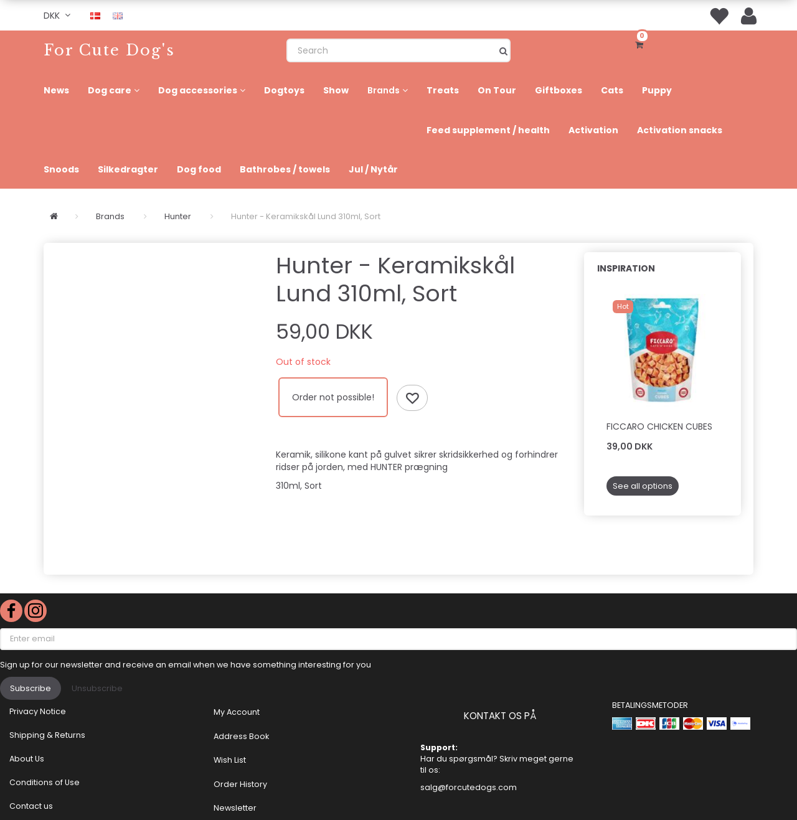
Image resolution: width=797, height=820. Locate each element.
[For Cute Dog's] (109, 50)
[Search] (503, 50)
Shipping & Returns (47, 735)
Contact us (31, 806)
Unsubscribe (97, 688)
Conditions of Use (44, 782)
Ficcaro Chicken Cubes (659, 426)
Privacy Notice (37, 711)
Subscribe (30, 688)
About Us (26, 758)
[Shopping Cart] (641, 44)
